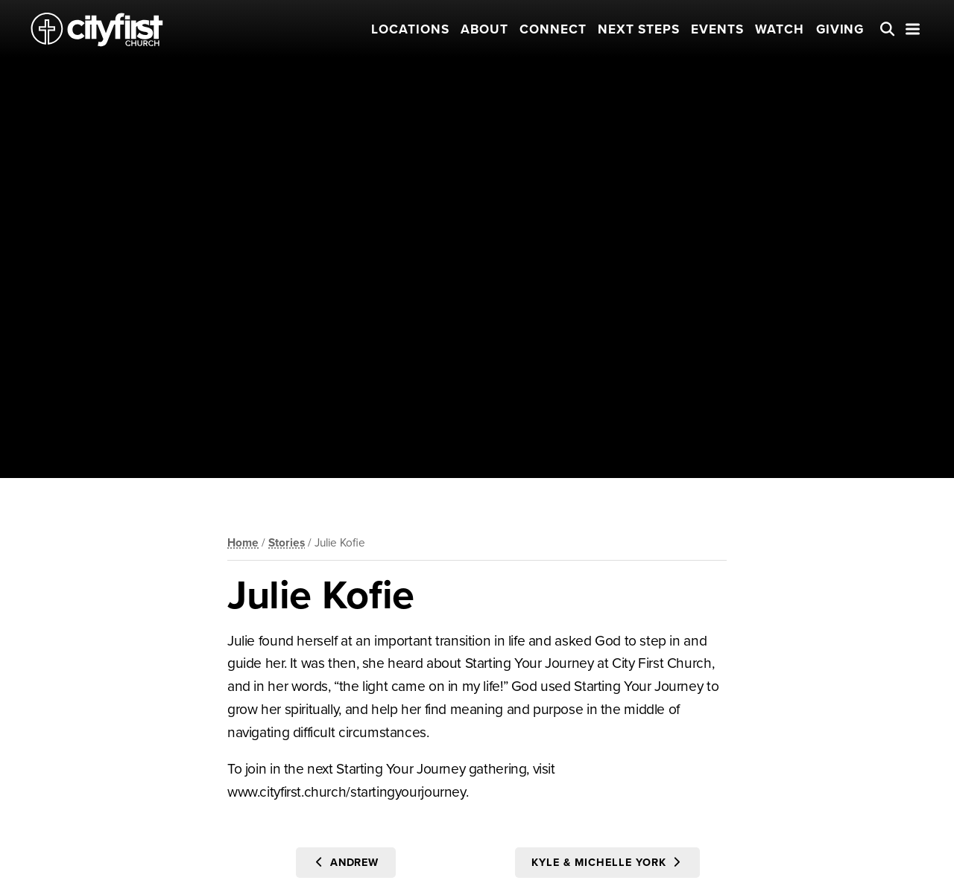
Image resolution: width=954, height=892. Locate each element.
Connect (553, 29)
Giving (840, 29)
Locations (410, 29)
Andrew (346, 862)
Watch (779, 29)
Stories (286, 542)
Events (717, 29)
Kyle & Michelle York (607, 862)
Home (243, 542)
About (484, 29)
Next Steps (639, 29)
